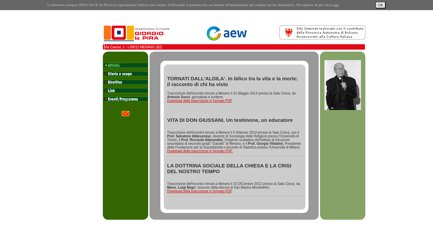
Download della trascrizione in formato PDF (199, 101)
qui (336, 5)
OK (380, 5)
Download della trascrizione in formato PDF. (200, 151)
